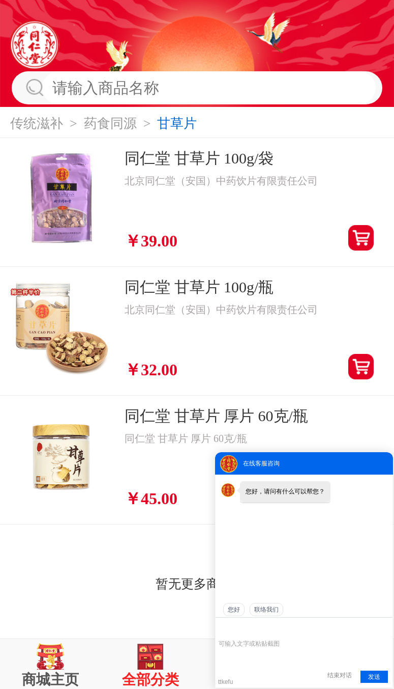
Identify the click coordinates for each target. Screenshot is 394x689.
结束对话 (339, 675)
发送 (374, 676)
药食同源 (110, 123)
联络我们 (266, 609)
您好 (234, 609)
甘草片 (177, 123)
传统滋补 (36, 123)
